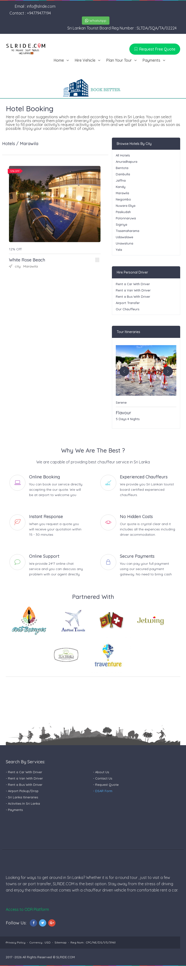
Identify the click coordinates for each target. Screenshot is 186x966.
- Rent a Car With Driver (24, 772)
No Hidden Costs (136, 516)
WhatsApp (95, 20)
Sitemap (60, 942)
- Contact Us (102, 778)
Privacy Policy (15, 942)
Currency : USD (40, 942)
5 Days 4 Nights (128, 419)
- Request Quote (106, 785)
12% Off (15, 249)
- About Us (101, 772)
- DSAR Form (102, 791)
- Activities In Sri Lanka (23, 803)
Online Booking (44, 477)
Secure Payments (137, 556)
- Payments (14, 810)
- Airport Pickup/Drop (22, 791)
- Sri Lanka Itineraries (22, 797)
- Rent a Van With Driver (24, 778)
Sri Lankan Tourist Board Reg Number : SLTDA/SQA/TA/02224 (122, 28)
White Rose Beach (27, 260)
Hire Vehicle (85, 60)
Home (59, 60)
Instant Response (46, 516)
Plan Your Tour (119, 60)
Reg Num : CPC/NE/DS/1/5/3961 (93, 942)
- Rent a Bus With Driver (24, 785)
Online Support (44, 556)
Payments (151, 60)
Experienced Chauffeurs (144, 477)
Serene (121, 402)
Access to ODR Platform (27, 909)
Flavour (123, 413)
